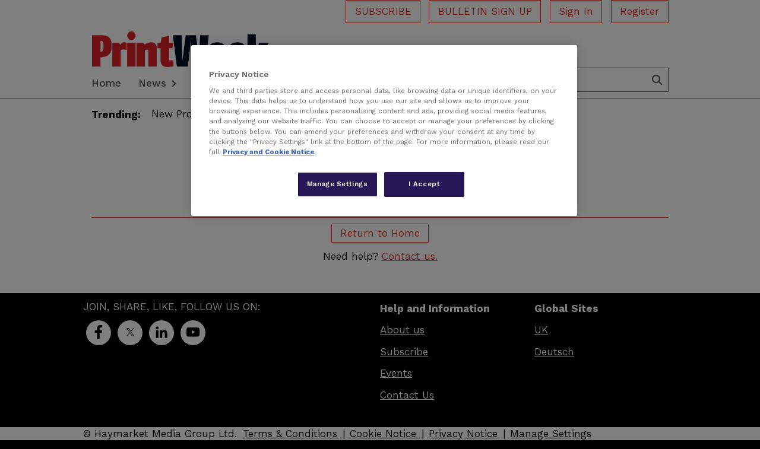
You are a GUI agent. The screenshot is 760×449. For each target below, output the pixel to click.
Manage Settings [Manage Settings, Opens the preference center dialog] (337, 184)
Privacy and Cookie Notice (268, 152)
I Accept (424, 184)
